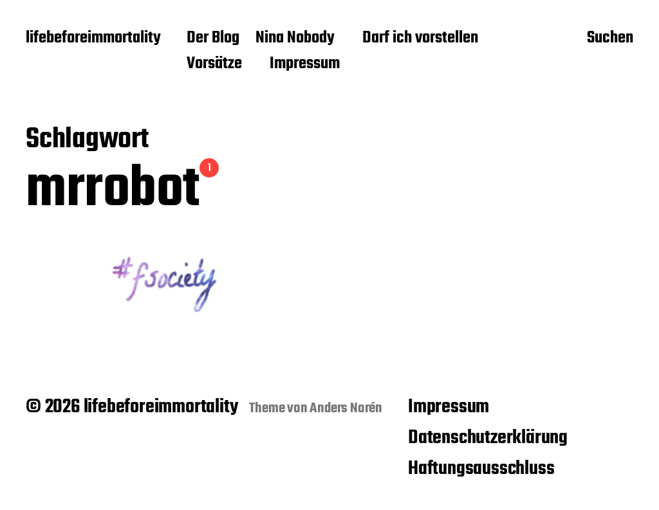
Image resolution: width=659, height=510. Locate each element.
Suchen (610, 39)
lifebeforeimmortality (93, 38)
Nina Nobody (295, 38)
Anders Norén (346, 408)
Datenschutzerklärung (488, 438)
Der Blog (213, 38)
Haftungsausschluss (481, 469)
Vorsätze (214, 64)
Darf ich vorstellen (420, 38)
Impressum (305, 64)
